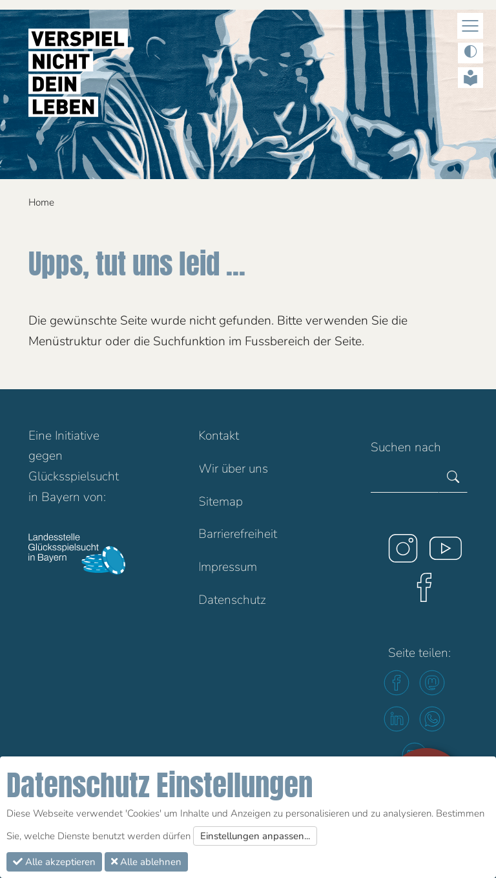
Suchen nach (406, 447)
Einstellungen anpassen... (255, 836)
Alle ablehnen (146, 861)
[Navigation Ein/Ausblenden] (470, 26)
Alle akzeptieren (54, 861)
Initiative (77, 435)
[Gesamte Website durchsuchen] (405, 478)
